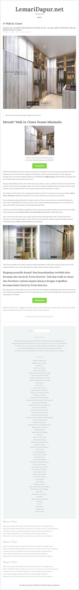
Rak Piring (39, 501)
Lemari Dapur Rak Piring (39, 469)
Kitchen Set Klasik (39, 444)
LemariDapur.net (39, 9)
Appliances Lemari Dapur (39, 363)
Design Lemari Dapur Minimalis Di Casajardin (39, 400)
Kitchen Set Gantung (39, 440)
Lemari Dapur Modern (39, 464)
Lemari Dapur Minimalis (40, 459)
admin (18, 32)
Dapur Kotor (39, 385)
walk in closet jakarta (10, 310)
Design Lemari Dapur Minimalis (39, 397)
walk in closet (56, 307)
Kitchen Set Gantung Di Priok (39, 442)
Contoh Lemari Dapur (39, 370)
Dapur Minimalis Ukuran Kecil (39, 390)
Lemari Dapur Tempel (39, 472)
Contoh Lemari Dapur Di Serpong (39, 378)
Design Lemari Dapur (39, 395)
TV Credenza (39, 506)
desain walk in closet (45, 307)
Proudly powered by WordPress (29, 585)
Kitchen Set (39, 435)
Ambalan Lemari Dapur (39, 360)
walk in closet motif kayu (41, 310)
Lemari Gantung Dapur (39, 474)
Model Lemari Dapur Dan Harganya (39, 486)
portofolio (39, 496)
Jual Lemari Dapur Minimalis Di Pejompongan (39, 417)
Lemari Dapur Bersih (39, 452)
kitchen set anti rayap (39, 437)
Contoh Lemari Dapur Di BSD (39, 375)
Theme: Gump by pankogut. (51, 585)
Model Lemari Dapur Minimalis (40, 489)
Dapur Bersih (39, 383)
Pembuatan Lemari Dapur (39, 494)
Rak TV (39, 504)
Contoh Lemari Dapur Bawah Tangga (39, 373)
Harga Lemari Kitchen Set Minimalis (39, 405)
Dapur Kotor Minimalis (39, 388)
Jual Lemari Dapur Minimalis (39, 415)
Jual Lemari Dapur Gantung (39, 412)
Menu (39, 17)
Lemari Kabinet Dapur (39, 477)
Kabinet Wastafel (39, 430)
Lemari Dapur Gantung (39, 454)
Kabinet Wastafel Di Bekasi (40, 432)
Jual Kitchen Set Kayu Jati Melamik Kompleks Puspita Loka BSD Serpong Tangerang (39, 346)
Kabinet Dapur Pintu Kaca (39, 427)
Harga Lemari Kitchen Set (39, 402)
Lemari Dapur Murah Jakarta (39, 467)
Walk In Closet (13, 307)
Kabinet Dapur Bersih (39, 422)
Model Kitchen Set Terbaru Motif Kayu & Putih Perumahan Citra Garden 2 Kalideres (39, 351)
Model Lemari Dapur (40, 484)
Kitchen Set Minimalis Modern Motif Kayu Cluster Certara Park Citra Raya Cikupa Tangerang (39, 343)
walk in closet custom (68, 307)
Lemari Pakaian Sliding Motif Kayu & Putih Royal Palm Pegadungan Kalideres (39, 348)
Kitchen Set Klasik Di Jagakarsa (39, 447)
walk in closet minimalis (25, 310)
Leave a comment (26, 32)
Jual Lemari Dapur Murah (39, 420)
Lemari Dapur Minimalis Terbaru (39, 462)
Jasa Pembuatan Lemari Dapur (39, 410)
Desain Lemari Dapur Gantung (39, 392)
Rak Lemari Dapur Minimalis (39, 499)
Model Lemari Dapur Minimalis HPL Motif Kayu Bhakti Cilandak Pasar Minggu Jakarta (39, 341)
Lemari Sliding (40, 482)
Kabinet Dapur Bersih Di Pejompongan (39, 425)
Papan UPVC (39, 491)
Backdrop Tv (39, 365)
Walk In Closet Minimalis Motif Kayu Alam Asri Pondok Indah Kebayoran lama (39, 29)
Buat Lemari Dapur (39, 368)
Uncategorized (39, 509)
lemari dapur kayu (39, 457)
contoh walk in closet (31, 307)
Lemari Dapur (39, 449)
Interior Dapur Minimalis (39, 407)
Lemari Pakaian (39, 479)
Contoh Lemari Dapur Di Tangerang (39, 380)
